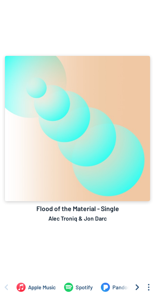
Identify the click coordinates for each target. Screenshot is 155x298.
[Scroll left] (6, 287)
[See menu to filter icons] (148, 287)
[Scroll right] (137, 287)
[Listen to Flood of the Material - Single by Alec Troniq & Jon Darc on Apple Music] (36, 287)
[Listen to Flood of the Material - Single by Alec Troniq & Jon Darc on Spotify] (78, 287)
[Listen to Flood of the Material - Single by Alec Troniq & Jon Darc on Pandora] (117, 287)
